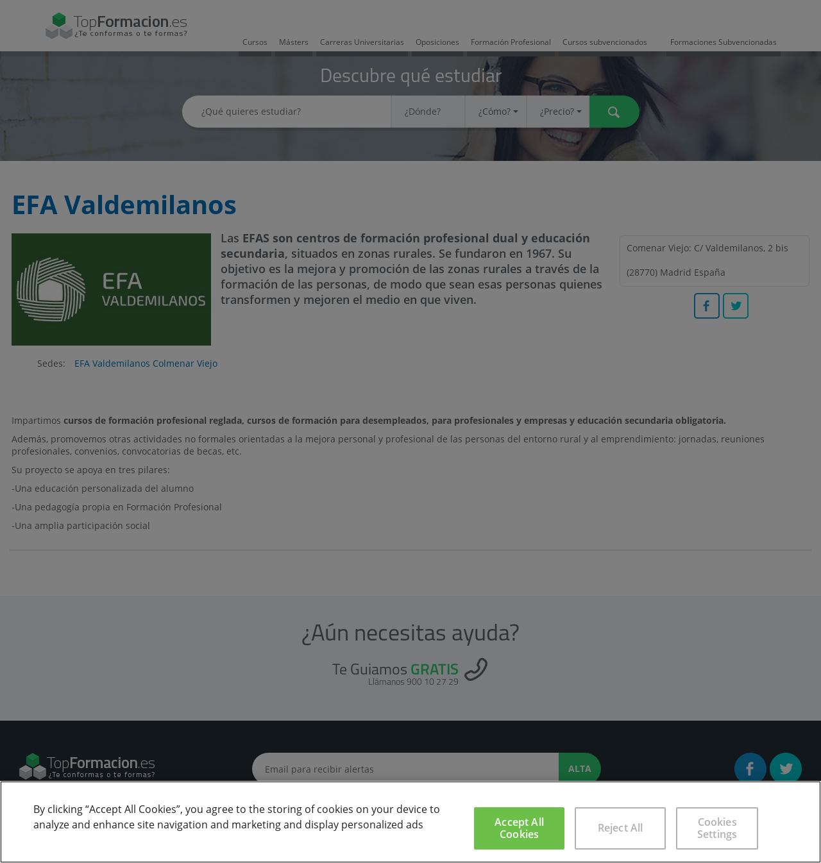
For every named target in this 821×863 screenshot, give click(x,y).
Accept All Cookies (519, 828)
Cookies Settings (717, 828)
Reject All (620, 828)
